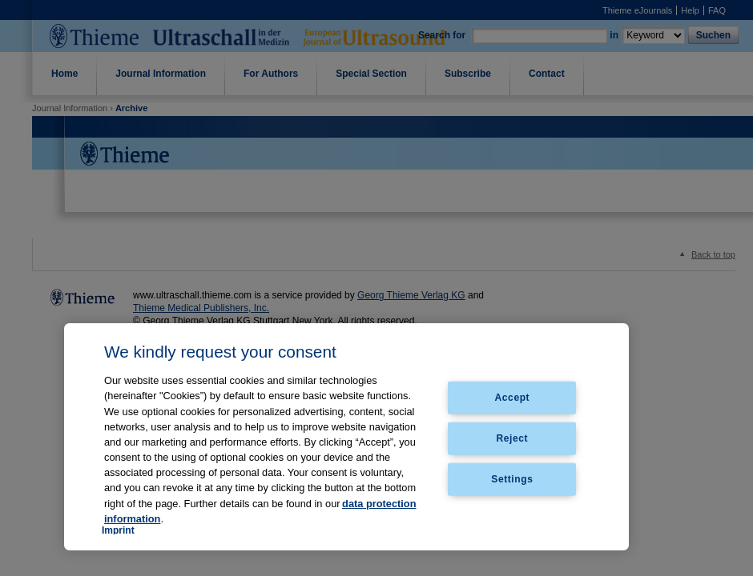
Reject (513, 438)
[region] (346, 436)
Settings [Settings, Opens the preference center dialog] (512, 478)
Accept (512, 397)
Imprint (118, 530)
